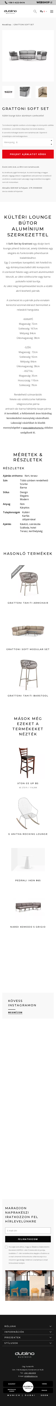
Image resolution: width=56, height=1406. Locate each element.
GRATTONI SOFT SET (23, 24)
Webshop (44, 2)
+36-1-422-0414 (30, 1373)
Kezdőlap (6, 24)
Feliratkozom (28, 1239)
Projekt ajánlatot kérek (28, 154)
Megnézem (15, 1012)
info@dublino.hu (31, 1376)
